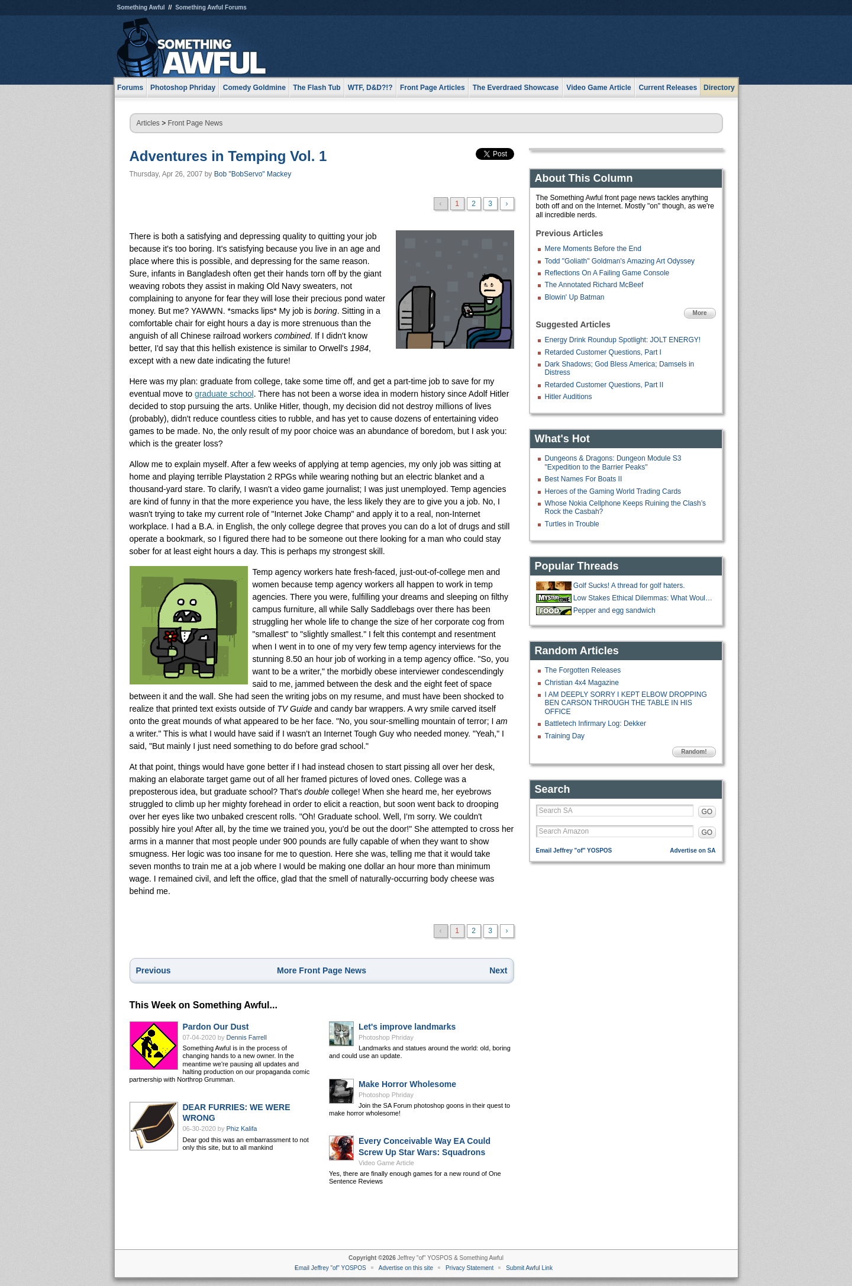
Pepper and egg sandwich (614, 610)
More (700, 313)
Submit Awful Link (529, 1268)
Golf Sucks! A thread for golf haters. (629, 585)
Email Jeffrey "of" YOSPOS (574, 850)
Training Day (565, 736)
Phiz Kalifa (242, 1128)
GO (707, 812)
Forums (130, 87)
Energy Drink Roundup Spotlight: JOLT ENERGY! (623, 340)
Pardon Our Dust (216, 1026)
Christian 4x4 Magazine (582, 683)
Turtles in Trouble (572, 524)
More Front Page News (321, 970)
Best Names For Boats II (583, 479)
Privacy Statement (469, 1268)
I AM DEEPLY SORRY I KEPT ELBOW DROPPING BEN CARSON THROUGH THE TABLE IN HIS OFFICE (626, 703)
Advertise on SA (692, 850)
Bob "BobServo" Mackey (253, 174)
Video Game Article (386, 1162)
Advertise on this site (406, 1268)
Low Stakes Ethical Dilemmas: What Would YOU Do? (643, 598)
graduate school (224, 393)
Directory (719, 87)
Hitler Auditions (568, 397)
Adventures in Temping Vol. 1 (228, 156)
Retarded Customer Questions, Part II (604, 385)
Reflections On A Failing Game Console (607, 273)
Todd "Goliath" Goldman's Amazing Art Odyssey (620, 261)
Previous (153, 970)
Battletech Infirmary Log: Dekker (595, 723)
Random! (693, 751)
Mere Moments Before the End (593, 249)
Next (498, 970)
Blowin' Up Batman (575, 297)
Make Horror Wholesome (407, 1084)
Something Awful (141, 7)
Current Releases (667, 87)
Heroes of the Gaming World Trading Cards (613, 491)
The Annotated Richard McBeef (594, 285)
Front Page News (195, 123)
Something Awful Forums (211, 7)
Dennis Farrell (247, 1037)
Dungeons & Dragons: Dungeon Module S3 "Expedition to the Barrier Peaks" (613, 462)
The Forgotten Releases (583, 670)
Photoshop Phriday (386, 1037)
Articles (148, 123)
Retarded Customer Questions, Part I (603, 352)
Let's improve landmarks (407, 1026)
